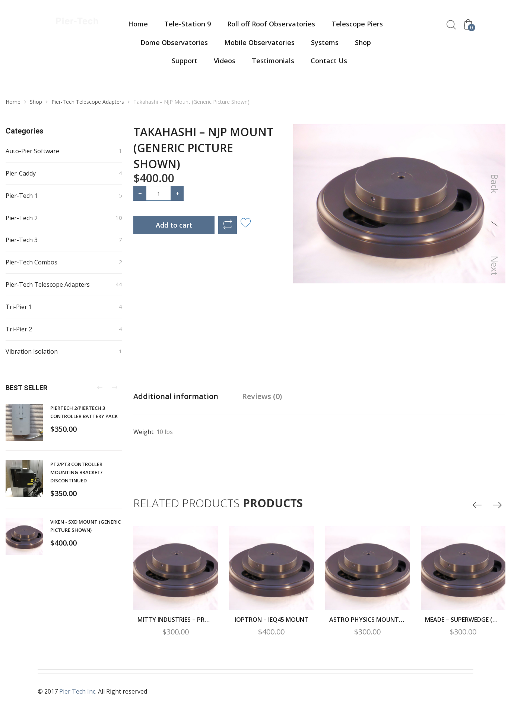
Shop (363, 42)
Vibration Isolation (32, 351)
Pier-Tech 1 (22, 196)
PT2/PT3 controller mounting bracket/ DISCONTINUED (76, 472)
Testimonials (273, 60)
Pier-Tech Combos (31, 262)
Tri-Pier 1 (19, 307)
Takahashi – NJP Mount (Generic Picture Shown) (203, 147)
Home (138, 23)
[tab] (175, 396)
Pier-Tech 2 (22, 218)
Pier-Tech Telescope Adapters (87, 101)
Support (184, 60)
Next (495, 266)
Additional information (175, 396)
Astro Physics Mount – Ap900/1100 (367, 619)
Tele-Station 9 (187, 23)
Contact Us (329, 60)
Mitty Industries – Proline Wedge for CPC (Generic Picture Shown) (175, 619)
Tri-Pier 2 (19, 329)
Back (495, 183)
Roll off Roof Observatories (271, 23)
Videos (224, 60)
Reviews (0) (262, 396)
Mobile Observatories (259, 42)
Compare (227, 225)
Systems (325, 42)
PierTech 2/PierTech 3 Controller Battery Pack (84, 412)
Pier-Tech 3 (22, 240)
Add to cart (174, 225)
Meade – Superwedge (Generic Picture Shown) (463, 619)
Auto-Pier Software (32, 151)
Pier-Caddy (21, 173)
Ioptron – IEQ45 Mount (271, 619)
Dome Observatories (174, 42)
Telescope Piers (357, 23)
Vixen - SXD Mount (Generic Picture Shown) (85, 525)
